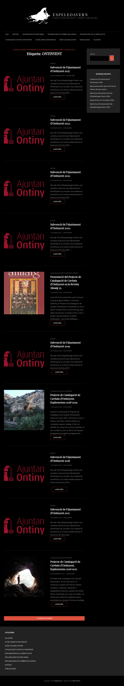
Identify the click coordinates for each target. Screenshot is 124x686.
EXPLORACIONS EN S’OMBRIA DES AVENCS (62, 34)
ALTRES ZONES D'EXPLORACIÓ (16, 642)
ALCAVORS (97, 40)
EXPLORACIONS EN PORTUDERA (33, 34)
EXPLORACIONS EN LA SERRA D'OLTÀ (18, 653)
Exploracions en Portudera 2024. (102, 100)
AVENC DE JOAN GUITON (67, 40)
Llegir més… (59, 97)
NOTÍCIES (15, 34)
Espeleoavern (70, 14)
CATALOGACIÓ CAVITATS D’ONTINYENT (19, 40)
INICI (7, 34)
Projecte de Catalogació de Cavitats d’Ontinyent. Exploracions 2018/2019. (65, 398)
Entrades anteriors (44, 618)
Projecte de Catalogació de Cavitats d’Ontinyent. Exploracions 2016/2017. (65, 565)
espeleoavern (70, 75)
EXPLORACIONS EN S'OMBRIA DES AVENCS (20, 661)
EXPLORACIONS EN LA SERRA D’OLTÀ (92, 34)
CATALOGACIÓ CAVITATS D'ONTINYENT (61, 273)
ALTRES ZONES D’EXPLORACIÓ (45, 40)
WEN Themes (76, 681)
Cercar (92, 54)
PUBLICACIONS (85, 40)
